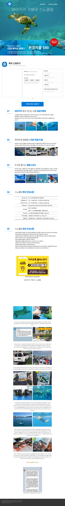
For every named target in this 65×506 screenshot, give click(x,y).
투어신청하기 (42, 4)
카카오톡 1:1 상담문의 (52, 4)
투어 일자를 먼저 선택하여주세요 (29, 74)
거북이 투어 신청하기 (32, 104)
